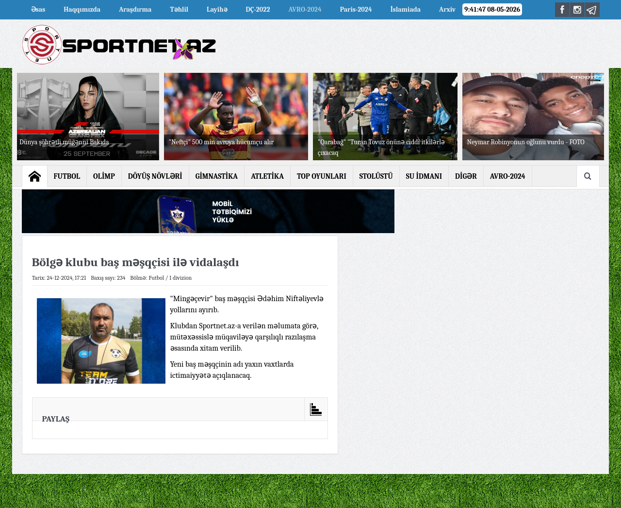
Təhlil (179, 9)
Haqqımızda (82, 9)
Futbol (156, 277)
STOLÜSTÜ (376, 176)
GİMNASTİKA (217, 176)
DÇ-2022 (258, 9)
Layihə (217, 9)
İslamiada (406, 9)
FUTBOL (67, 176)
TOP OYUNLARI (321, 176)
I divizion (180, 277)
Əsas (38, 9)
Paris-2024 (356, 9)
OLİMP (104, 176)
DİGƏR (466, 176)
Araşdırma (135, 9)
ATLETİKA (267, 176)
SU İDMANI (424, 176)
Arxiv (447, 9)
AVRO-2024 (305, 9)
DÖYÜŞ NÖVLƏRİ (155, 176)
